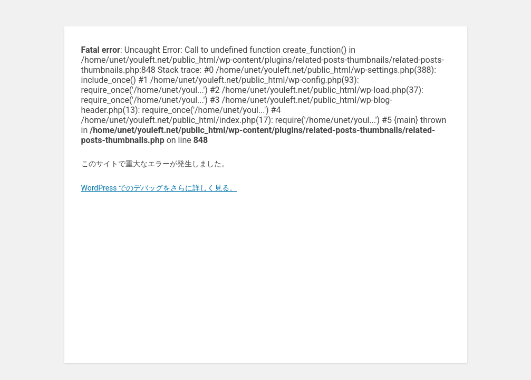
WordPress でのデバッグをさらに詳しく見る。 (159, 188)
